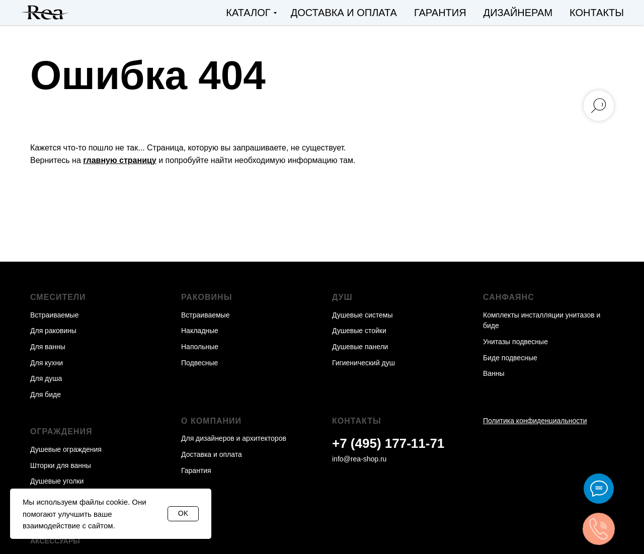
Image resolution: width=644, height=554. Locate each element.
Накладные (199, 331)
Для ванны (47, 347)
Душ (342, 297)
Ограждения (61, 431)
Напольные (199, 347)
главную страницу (119, 160)
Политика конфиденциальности (535, 421)
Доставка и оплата (344, 12)
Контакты (597, 12)
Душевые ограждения (66, 449)
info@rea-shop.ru (359, 459)
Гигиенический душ (363, 363)
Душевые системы (362, 315)
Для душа (46, 378)
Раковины (206, 297)
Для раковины (53, 331)
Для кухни (46, 363)
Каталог (248, 12)
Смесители (58, 297)
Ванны (494, 373)
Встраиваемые (54, 315)
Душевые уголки (57, 481)
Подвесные (199, 363)
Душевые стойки (359, 331)
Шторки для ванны (60, 465)
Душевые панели (360, 347)
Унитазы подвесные (515, 342)
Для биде (45, 394)
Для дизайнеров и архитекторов (233, 438)
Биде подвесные (510, 358)
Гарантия (440, 12)
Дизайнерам (518, 12)
